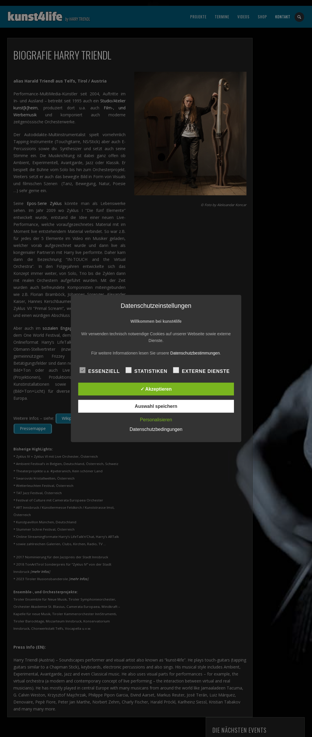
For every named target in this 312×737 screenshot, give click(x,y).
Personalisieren (156, 419)
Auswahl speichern (156, 406)
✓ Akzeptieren (156, 389)
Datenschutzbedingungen (156, 429)
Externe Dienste (201, 370)
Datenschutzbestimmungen (195, 353)
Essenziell (100, 370)
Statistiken (147, 370)
